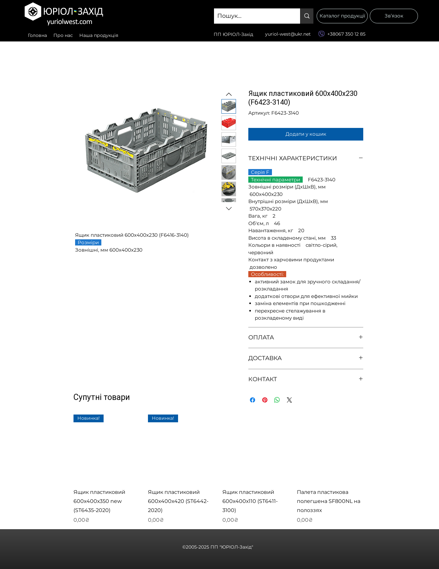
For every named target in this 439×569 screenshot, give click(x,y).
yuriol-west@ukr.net (288, 34)
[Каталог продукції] (342, 16)
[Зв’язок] (394, 16)
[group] (219, 469)
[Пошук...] (252, 16)
